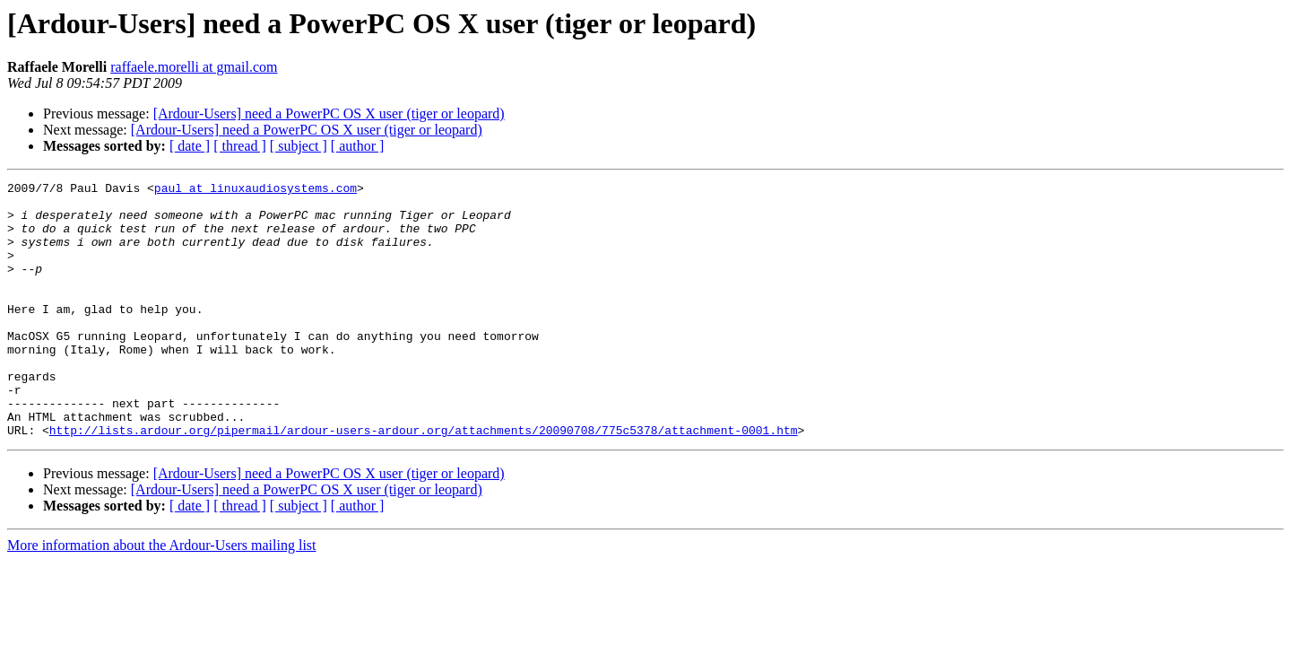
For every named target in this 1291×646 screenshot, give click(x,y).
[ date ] (189, 145)
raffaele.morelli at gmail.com (193, 66)
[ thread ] (239, 145)
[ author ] (358, 145)
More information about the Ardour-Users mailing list (161, 596)
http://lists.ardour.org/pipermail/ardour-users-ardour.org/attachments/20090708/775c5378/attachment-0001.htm (423, 481)
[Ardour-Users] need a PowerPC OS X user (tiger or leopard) (329, 113)
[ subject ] (298, 145)
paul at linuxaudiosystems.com (255, 190)
